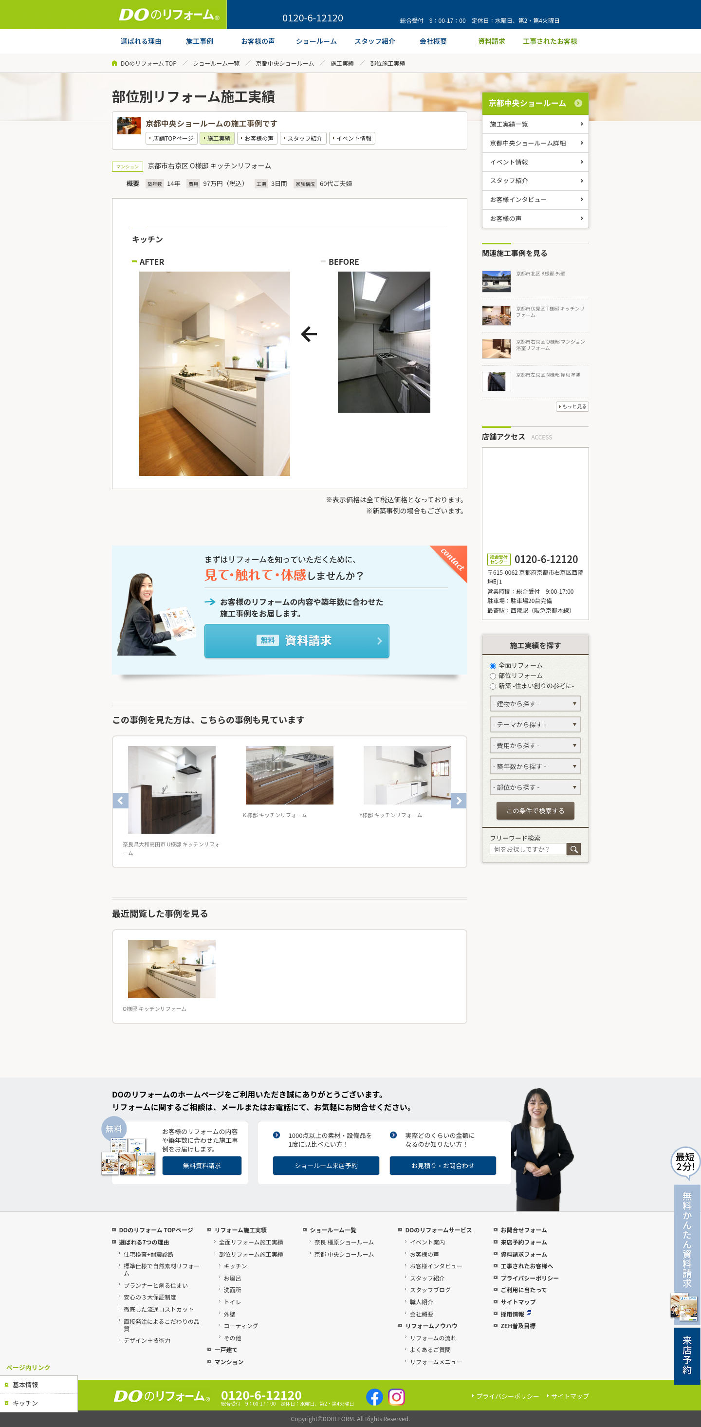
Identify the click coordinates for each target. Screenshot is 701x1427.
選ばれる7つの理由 (144, 1242)
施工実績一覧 (509, 123)
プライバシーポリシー (529, 1278)
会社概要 (421, 1314)
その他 (232, 1338)
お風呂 (232, 1278)
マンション (228, 1361)
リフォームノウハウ (431, 1325)
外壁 (230, 1314)
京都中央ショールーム (285, 63)
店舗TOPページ (173, 138)
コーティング (241, 1325)
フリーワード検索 (515, 837)
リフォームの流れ (433, 1338)
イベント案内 (427, 1242)
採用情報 (515, 1314)
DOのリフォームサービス (438, 1230)
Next (458, 800)
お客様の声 (259, 138)
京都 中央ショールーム (344, 1254)
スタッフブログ (430, 1289)
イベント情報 (353, 138)
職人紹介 (421, 1302)
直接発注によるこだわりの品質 (162, 1325)
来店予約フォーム (523, 1242)
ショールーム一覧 (216, 63)
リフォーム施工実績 (240, 1230)
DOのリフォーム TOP (149, 63)
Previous (121, 800)
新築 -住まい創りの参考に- (532, 685)
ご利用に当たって (523, 1289)
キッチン (25, 1403)
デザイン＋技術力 (147, 1340)
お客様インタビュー (518, 199)
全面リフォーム (516, 665)
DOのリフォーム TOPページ (156, 1230)
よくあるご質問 (430, 1349)
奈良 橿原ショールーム (344, 1242)
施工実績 (342, 63)
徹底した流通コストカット (159, 1309)
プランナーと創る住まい (156, 1285)
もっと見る (574, 406)
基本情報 (25, 1384)
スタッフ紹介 (305, 138)
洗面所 (232, 1289)
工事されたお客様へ (526, 1266)
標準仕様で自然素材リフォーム (162, 1269)
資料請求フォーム (523, 1254)
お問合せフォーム (523, 1230)
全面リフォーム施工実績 (251, 1242)
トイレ (232, 1302)
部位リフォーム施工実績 (251, 1254)
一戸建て (226, 1349)
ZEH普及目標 (517, 1325)
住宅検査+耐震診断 (149, 1254)
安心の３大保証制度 (150, 1297)
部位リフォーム (516, 675)
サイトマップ (517, 1302)
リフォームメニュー (436, 1361)
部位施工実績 (388, 63)
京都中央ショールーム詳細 (528, 142)
